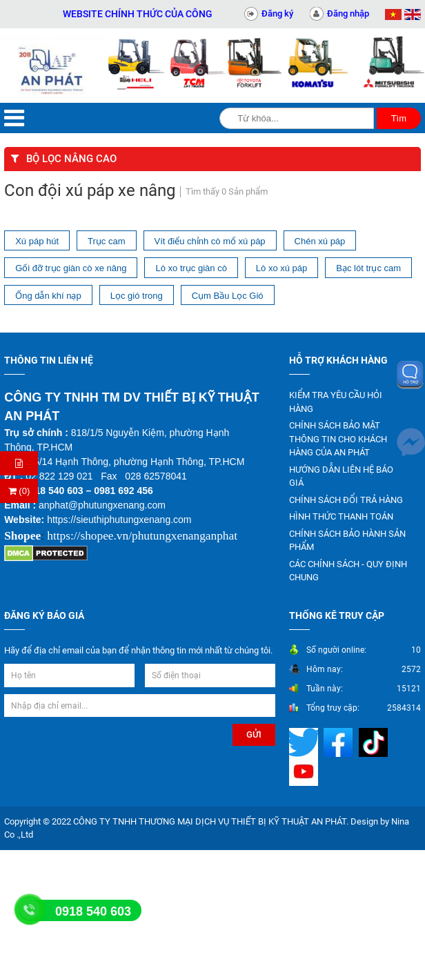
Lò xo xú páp (281, 268)
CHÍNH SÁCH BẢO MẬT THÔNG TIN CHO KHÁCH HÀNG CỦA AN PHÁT (338, 438)
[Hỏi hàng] (19, 463)
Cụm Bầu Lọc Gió (228, 295)
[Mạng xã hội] (305, 741)
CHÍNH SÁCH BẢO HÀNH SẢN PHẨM (347, 541)
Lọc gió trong (136, 295)
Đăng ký (277, 13)
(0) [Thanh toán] (19, 491)
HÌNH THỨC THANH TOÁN (341, 516)
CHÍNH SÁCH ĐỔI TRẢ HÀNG (346, 500)
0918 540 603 (93, 911)
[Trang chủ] (53, 65)
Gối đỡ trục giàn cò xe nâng (70, 268)
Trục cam (106, 241)
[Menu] (14, 118)
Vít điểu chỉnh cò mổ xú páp (210, 241)
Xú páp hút (37, 241)
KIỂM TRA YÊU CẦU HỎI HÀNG (335, 402)
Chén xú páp (320, 241)
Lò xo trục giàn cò (190, 268)
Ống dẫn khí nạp (48, 295)
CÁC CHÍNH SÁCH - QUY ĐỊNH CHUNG (348, 571)
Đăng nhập (348, 13)
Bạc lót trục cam (368, 268)
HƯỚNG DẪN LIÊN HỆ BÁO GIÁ (341, 476)
